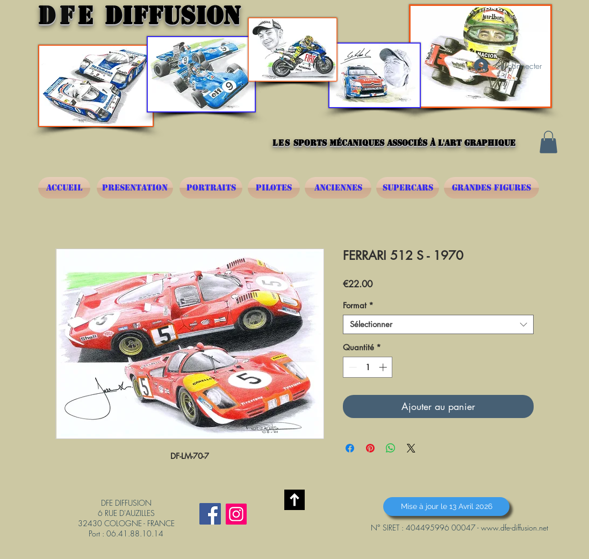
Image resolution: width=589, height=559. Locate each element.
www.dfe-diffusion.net (514, 527)
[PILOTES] (274, 188)
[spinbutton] (368, 367)
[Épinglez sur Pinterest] (370, 448)
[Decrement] (351, 367)
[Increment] (384, 367)
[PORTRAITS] (210, 188)
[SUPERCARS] (407, 188)
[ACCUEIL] (64, 188)
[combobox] (438, 324)
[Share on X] (411, 448)
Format (358, 305)
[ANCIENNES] (338, 188)
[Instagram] (236, 514)
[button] (548, 142)
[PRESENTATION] (135, 188)
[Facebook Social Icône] (210, 514)
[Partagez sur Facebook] (349, 448)
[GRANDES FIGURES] (491, 188)
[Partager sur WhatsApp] (390, 448)
